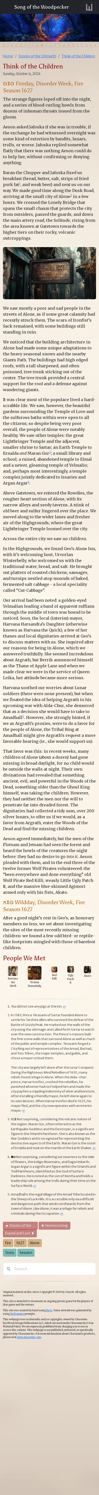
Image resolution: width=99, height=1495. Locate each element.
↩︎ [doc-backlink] (64, 1006)
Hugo (49, 1310)
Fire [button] (8, 1243)
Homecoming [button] (54, 1225)
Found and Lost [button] (19, 1233)
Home (8, 56)
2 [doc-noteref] (71, 195)
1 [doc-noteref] (19, 183)
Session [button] (26, 1252)
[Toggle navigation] (89, 7)
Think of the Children (78, 56)
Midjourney (17, 1313)
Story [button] (9, 1252)
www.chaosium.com (29, 1337)
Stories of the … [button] (20, 1225)
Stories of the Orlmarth (37, 56)
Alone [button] (34, 1243)
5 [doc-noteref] (23, 716)
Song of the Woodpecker (40, 7)
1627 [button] (20, 1243)
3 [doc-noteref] (50, 452)
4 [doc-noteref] (29, 482)
